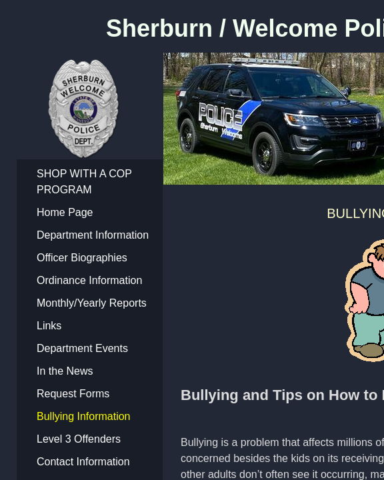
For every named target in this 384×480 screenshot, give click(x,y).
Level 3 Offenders (79, 439)
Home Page (65, 212)
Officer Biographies (82, 257)
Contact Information (83, 461)
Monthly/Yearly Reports (92, 303)
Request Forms (73, 393)
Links (49, 325)
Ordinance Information (89, 280)
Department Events (82, 348)
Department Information (93, 235)
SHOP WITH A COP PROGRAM (84, 181)
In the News (65, 371)
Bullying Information (84, 416)
